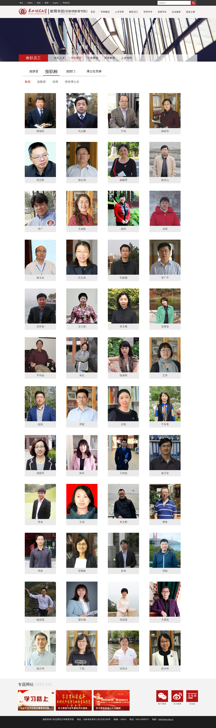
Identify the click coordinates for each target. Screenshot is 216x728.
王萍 (165, 375)
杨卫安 (165, 473)
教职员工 (133, 12)
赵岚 (40, 424)
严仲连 (40, 375)
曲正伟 (40, 668)
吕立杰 (82, 277)
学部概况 (105, 12)
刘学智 (40, 326)
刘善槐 (123, 277)
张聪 (165, 570)
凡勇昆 (165, 619)
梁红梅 (82, 619)
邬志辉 (40, 180)
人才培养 (119, 12)
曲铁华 (165, 131)
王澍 (81, 522)
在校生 (30, 3)
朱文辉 (123, 522)
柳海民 (40, 131)
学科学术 (147, 12)
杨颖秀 (123, 180)
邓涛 (40, 570)
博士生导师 (94, 71)
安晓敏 (82, 570)
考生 (21, 3)
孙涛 (123, 570)
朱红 (81, 375)
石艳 (123, 424)
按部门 (70, 71)
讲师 (55, 81)
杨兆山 (165, 180)
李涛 (40, 522)
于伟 (123, 131)
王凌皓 (82, 228)
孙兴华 (165, 668)
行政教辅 (93, 57)
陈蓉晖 (123, 375)
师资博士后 (72, 81)
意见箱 (192, 697)
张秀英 (165, 326)
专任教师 (76, 57)
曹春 (165, 522)
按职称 (51, 71)
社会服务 (176, 12)
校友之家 (190, 12)
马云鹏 (82, 131)
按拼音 (33, 71)
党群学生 (162, 12)
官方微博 (177, 697)
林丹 (81, 473)
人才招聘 (126, 57)
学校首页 (66, 3)
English (55, 3)
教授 (27, 81)
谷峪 (165, 228)
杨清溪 (40, 619)
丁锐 (81, 668)
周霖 (81, 424)
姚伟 (123, 228)
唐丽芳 (40, 473)
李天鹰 (123, 326)
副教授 (41, 81)
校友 (39, 3)
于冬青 (165, 424)
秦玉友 (40, 277)
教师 (46, 3)
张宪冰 (123, 668)
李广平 (165, 277)
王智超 (123, 473)
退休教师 (109, 57)
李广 (40, 228)
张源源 (123, 619)
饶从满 (82, 180)
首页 (93, 12)
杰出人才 (59, 57)
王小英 (82, 326)
